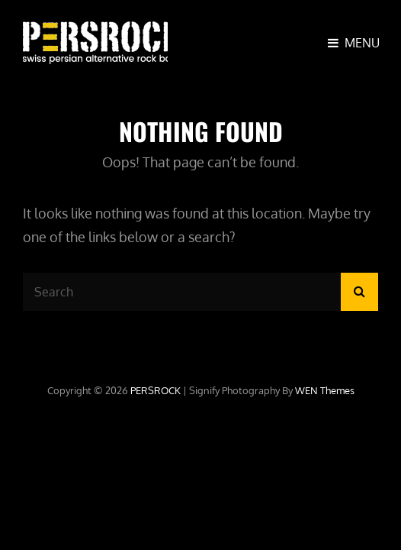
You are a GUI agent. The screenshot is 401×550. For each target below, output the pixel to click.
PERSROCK (155, 390)
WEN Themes (324, 390)
